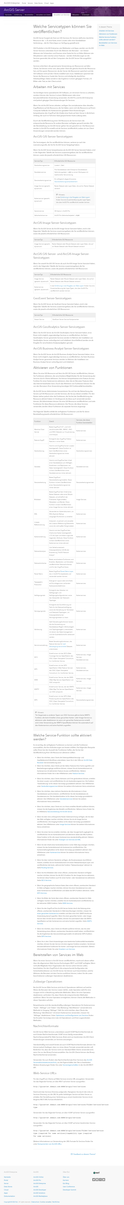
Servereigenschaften (70, 1065)
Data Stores (38, 3)
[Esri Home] (96, 1172)
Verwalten (75, 15)
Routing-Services (47, 868)
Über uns (66, 1176)
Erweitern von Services (67, 950)
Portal (24, 3)
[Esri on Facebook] (97, 1178)
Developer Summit (69, 1189)
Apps (52, 3)
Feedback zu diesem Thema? (84, 1153)
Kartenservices (55, 853)
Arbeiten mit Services (106, 31)
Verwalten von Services (61, 15)
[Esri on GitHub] (100, 1178)
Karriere (66, 1179)
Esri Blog (66, 1183)
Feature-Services (78, 774)
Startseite (8, 15)
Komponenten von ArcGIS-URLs (49, 1143)
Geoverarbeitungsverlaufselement (65, 182)
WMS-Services (67, 904)
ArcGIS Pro (37, 1179)
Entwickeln (86, 15)
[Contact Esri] (103, 1178)
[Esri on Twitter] (93, 1178)
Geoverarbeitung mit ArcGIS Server (59, 812)
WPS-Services (46, 937)
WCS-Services (46, 881)
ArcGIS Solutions (39, 1192)
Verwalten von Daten (43, 15)
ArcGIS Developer (39, 1189)
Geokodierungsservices (49, 787)
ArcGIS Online (38, 1176)
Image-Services (65, 825)
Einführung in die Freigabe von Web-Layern (75, 198)
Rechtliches (56, 1201)
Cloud (46, 3)
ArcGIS (35, 1186)
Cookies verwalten (45, 1201)
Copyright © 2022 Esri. (11, 1201)
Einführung (18, 15)
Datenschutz (35, 1201)
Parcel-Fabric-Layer (67, 572)
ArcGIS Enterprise (12, 3)
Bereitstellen (29, 15)
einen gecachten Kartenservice (48, 914)
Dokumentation (9, 1195)
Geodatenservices (66, 799)
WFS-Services (42, 894)
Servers (30, 3)
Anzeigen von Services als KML (70, 840)
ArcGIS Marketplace (40, 1195)
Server (6, 1183)
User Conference (69, 1186)
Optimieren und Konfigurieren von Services (72, 1016)
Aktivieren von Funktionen (108, 34)
